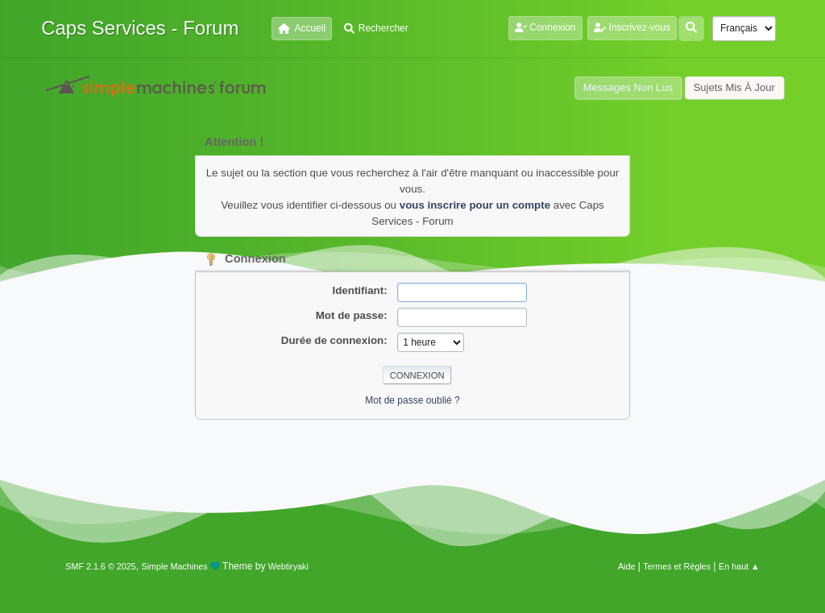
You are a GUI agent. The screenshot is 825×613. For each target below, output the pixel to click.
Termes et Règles (677, 566)
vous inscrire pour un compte (475, 205)
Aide (627, 566)
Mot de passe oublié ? (412, 400)
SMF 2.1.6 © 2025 (100, 566)
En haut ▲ (739, 566)
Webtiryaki (288, 566)
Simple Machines (175, 566)
